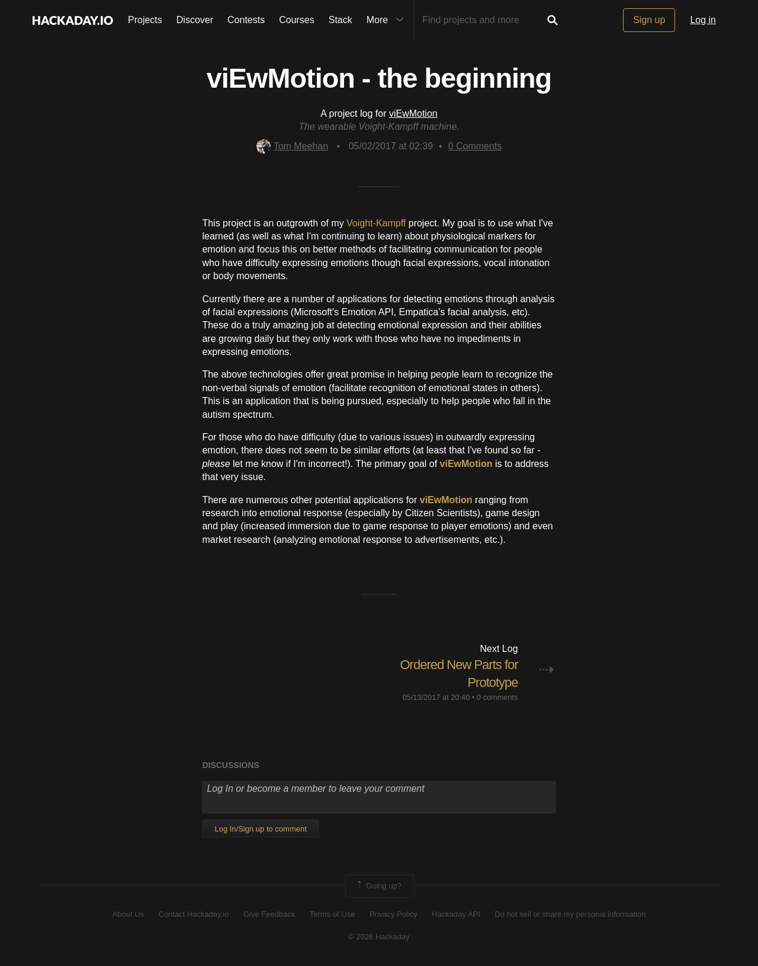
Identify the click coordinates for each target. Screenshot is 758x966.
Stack (340, 20)
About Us (128, 914)
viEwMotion (413, 113)
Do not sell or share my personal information (569, 914)
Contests (246, 20)
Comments (475, 146)
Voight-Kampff (376, 223)
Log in (703, 20)
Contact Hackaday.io (194, 914)
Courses (296, 20)
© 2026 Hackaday (379, 936)
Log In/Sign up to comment (260, 828)
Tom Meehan (292, 146)
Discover (194, 20)
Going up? (378, 886)
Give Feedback (269, 914)
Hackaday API (456, 914)
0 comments (497, 697)
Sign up (649, 20)
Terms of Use (332, 914)
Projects (145, 20)
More (388, 20)
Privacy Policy (393, 914)
